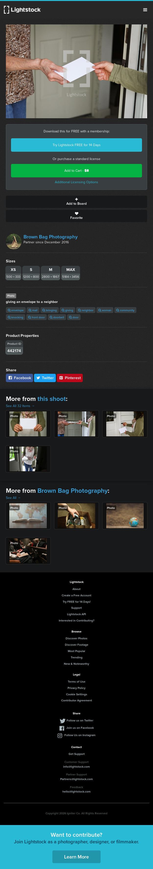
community (125, 310)
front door (36, 317)
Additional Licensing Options (76, 182)
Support (76, 608)
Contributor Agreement (76, 700)
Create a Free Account (76, 595)
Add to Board (76, 202)
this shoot (51, 398)
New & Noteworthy (76, 664)
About (76, 589)
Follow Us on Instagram (79, 735)
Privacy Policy (76, 688)
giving (67, 310)
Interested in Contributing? (76, 620)
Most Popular (76, 651)
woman (104, 310)
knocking (15, 317)
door (74, 317)
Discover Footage (76, 645)
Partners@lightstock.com (76, 779)
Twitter (45, 378)
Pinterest (70, 378)
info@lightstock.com (76, 766)
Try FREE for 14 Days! (77, 602)
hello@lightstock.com (76, 791)
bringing (49, 310)
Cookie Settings (76, 694)
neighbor (86, 310)
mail (33, 310)
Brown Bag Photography (51, 236)
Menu (145, 10)
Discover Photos (76, 638)
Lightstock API (76, 614)
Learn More (76, 856)
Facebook (19, 378)
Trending (76, 657)
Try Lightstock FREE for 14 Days (77, 145)
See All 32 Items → (20, 405)
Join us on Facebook (80, 728)
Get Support (77, 754)
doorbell (57, 317)
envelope (16, 310)
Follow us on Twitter (80, 720)
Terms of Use (76, 681)
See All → (13, 497)
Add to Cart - (76, 170)
